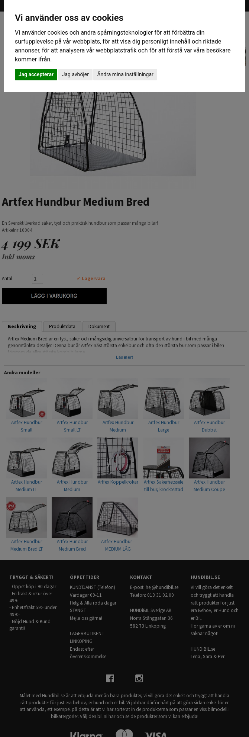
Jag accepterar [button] (36, 74)
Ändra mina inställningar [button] (125, 74)
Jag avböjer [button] (75, 74)
